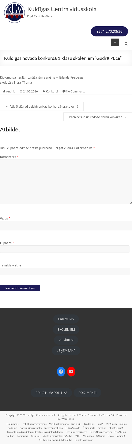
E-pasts (7, 242)
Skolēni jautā (116, 427)
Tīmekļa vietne (10, 265)
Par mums (22, 435)
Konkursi (52, 91)
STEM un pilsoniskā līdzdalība (55, 439)
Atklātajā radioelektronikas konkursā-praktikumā (41, 106)
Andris (10, 91)
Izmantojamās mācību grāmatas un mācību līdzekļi (35, 431)
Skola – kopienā (116, 435)
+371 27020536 (109, 31)
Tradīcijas (89, 423)
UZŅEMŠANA (66, 350)
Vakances (88, 435)
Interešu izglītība (53, 427)
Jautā (100, 423)
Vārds (5, 218)
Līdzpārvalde (72, 427)
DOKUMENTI (87, 392)
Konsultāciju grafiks (31, 427)
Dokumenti (13, 423)
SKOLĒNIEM (66, 329)
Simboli (102, 427)
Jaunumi (35, 435)
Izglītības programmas (34, 423)
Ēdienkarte (89, 427)
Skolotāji (76, 423)
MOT (77, 435)
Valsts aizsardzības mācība (57, 435)
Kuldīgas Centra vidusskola (62, 8)
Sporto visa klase (84, 439)
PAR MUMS (66, 319)
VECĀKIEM (66, 340)
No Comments (75, 91)
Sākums (100, 435)
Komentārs (9, 156)
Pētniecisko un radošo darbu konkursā (98, 117)
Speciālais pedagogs (101, 431)
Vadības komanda (59, 423)
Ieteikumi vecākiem (76, 431)
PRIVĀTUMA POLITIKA (51, 392)
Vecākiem (111, 423)
